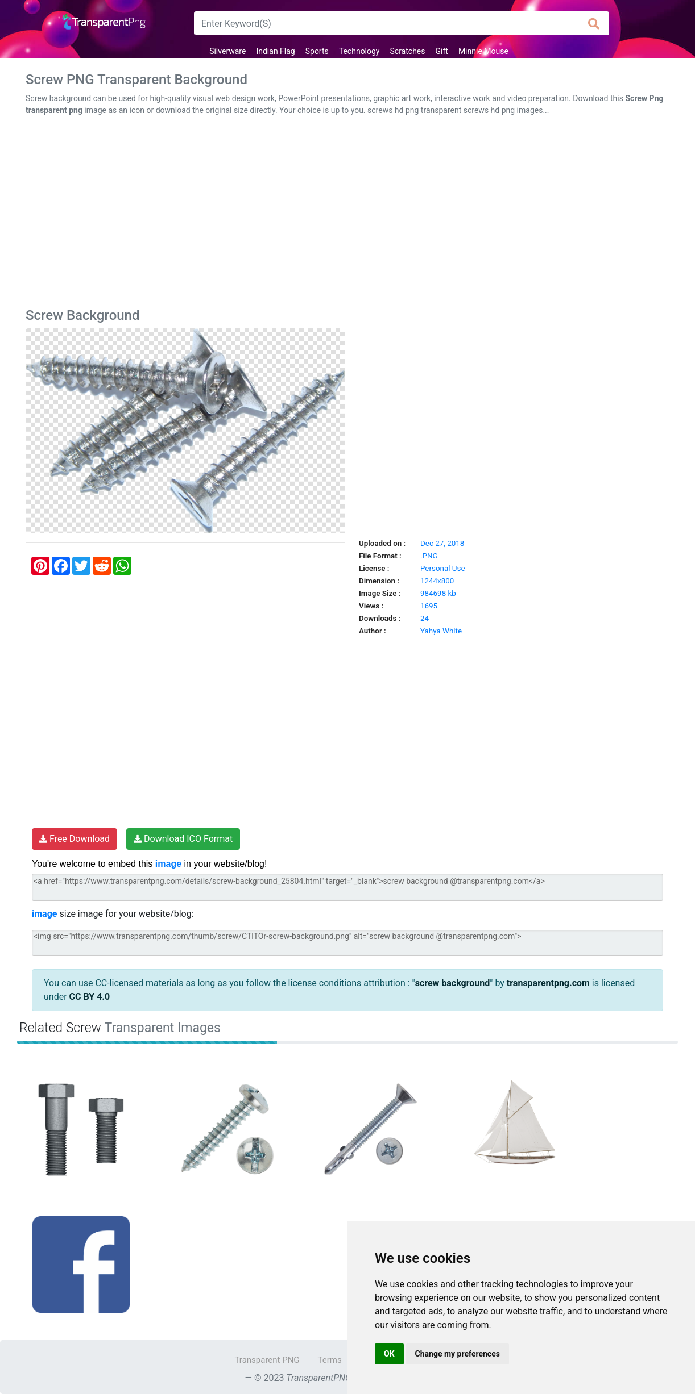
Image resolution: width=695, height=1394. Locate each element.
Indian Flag (275, 51)
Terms (330, 1360)
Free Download (74, 838)
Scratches (407, 51)
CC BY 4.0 (89, 996)
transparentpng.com (548, 983)
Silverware (227, 51)
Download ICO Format (183, 838)
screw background (452, 983)
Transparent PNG (266, 1360)
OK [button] (389, 1353)
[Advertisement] (347, 214)
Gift (442, 51)
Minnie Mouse (483, 51)
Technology (359, 51)
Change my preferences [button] (457, 1353)
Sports (317, 51)
